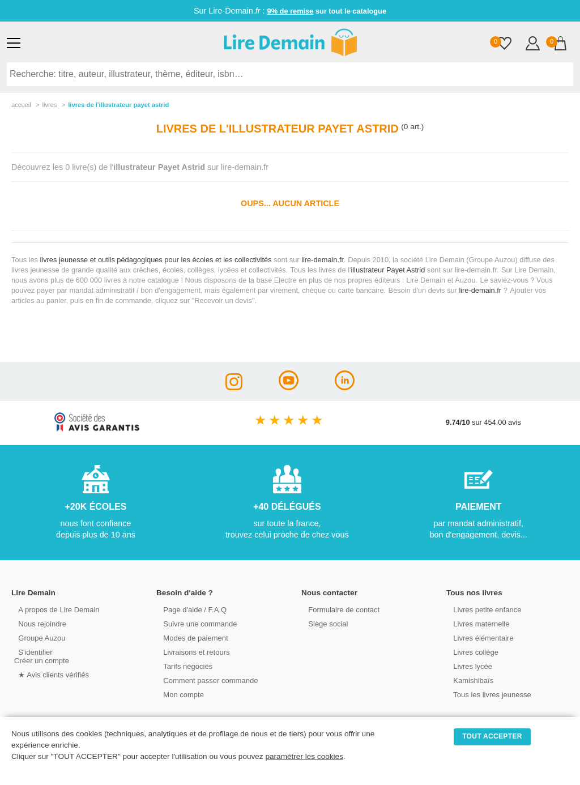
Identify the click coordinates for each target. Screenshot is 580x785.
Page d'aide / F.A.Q (190, 609)
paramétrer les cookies (304, 756)
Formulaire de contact (339, 609)
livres (49, 104)
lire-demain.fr (322, 259)
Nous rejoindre (37, 623)
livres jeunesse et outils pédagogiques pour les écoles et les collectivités (156, 259)
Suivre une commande (195, 623)
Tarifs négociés (183, 666)
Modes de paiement (191, 637)
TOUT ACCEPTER (492, 736)
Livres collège (471, 651)
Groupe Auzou (37, 637)
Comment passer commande (205, 680)
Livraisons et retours (191, 651)
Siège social (323, 623)
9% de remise (290, 11)
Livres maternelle (476, 623)
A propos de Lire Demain (54, 609)
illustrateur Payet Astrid (388, 270)
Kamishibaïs (469, 680)
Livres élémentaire (479, 637)
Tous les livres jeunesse (487, 694)
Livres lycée (468, 666)
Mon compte (179, 694)
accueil (21, 104)
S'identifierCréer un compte (41, 655)
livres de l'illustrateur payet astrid (118, 104)
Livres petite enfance (482, 609)
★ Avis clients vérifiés (49, 674)
